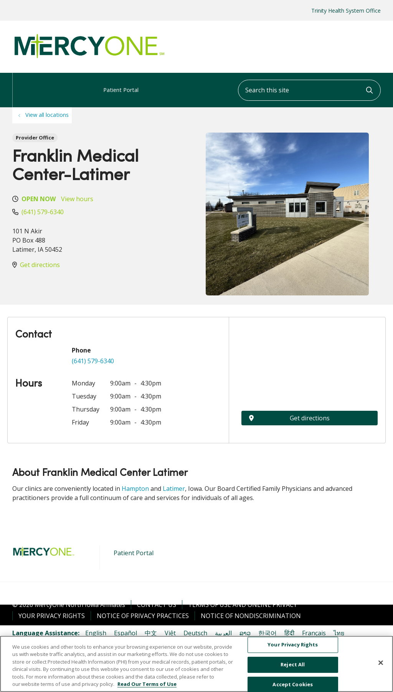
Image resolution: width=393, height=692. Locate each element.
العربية (223, 633)
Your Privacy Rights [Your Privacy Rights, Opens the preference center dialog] (293, 644)
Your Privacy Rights (51, 616)
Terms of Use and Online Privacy (242, 604)
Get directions (40, 265)
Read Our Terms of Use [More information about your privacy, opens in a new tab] (147, 684)
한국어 (267, 633)
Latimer (174, 488)
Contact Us (156, 604)
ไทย (339, 633)
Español (125, 633)
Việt (170, 633)
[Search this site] (309, 90)
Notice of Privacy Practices (143, 616)
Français (314, 633)
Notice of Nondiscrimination (251, 616)
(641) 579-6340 (42, 212)
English (95, 633)
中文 (151, 633)
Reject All (293, 664)
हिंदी (289, 633)
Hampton (135, 488)
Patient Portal (121, 83)
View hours (77, 199)
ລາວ (245, 633)
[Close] (380, 662)
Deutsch (195, 633)
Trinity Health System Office (346, 10)
